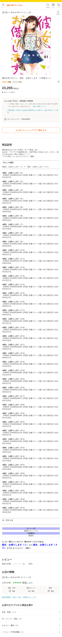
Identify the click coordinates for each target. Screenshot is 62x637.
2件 (30, 583)
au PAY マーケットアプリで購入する (31, 130)
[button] (58, 81)
